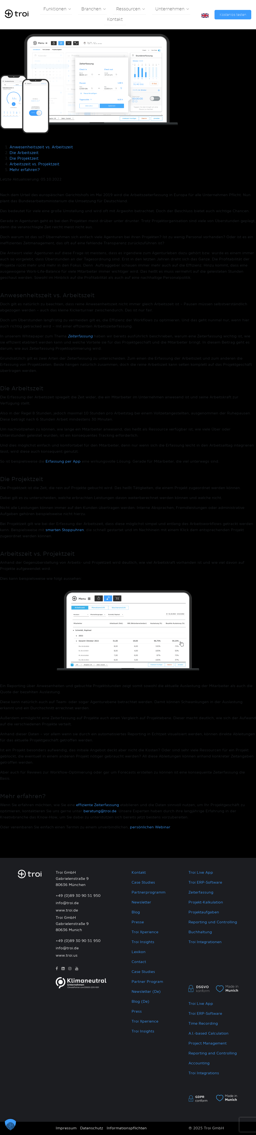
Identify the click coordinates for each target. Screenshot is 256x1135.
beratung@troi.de (99, 811)
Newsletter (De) (146, 991)
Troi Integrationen (205, 942)
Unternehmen (169, 9)
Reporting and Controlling (212, 1053)
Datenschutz (91, 1128)
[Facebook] (57, 969)
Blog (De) (140, 1001)
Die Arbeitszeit (24, 153)
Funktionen (54, 9)
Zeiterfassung (200, 892)
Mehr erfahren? (24, 170)
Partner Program (147, 982)
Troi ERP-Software (205, 882)
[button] (10, 1124)
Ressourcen (128, 9)
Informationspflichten (127, 1128)
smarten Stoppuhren (65, 530)
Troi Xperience (145, 932)
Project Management (207, 1043)
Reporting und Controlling (212, 922)
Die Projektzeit (24, 158)
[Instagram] (70, 969)
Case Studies (143, 882)
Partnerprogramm (148, 892)
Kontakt (115, 19)
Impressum (66, 1128)
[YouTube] (76, 969)
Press (137, 1011)
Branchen (91, 9)
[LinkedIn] (63, 969)
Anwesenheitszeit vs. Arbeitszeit (41, 147)
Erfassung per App (63, 461)
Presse (138, 922)
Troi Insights (143, 942)
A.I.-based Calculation (208, 1033)
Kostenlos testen (233, 15)
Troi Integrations (203, 1073)
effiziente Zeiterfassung (97, 805)
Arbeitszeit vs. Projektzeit (34, 164)
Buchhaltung (200, 932)
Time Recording (203, 1023)
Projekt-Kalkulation (205, 902)
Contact (139, 962)
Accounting (199, 1063)
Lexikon (139, 952)
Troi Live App (200, 872)
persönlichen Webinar (150, 827)
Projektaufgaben (203, 912)
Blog (136, 912)
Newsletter (141, 902)
